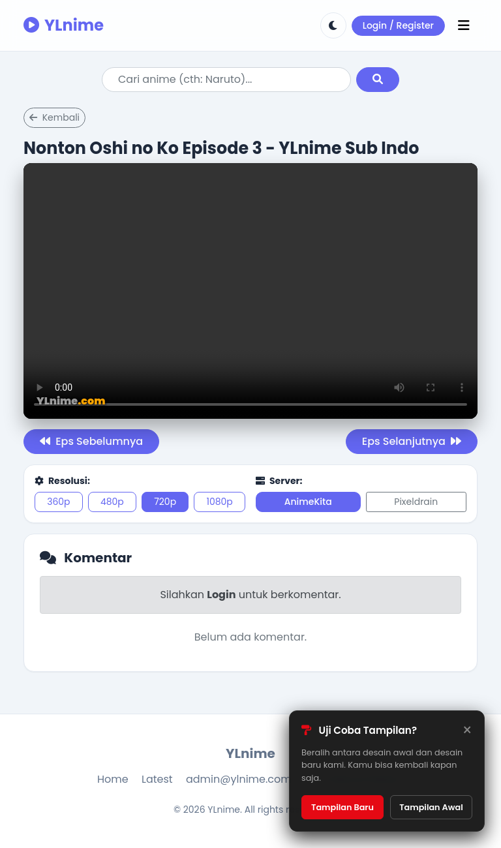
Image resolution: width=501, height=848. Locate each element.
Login (221, 594)
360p (58, 501)
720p (165, 501)
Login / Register (398, 25)
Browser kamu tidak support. (250, 291)
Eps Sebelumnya (91, 441)
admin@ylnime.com (239, 779)
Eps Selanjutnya (411, 441)
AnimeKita (308, 501)
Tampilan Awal (431, 807)
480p (112, 501)
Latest (157, 779)
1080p (219, 501)
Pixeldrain (416, 501)
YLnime (63, 25)
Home (113, 779)
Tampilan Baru (342, 807)
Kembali (54, 117)
